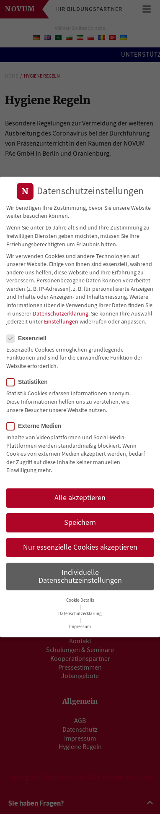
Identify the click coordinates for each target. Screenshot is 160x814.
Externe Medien (36, 424)
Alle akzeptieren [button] (80, 495)
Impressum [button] (80, 624)
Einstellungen (61, 319)
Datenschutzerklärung (60, 310)
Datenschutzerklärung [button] (80, 611)
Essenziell (29, 335)
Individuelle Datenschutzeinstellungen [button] (80, 573)
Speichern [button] (80, 519)
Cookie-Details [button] (80, 597)
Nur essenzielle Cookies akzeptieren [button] (80, 544)
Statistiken (29, 380)
